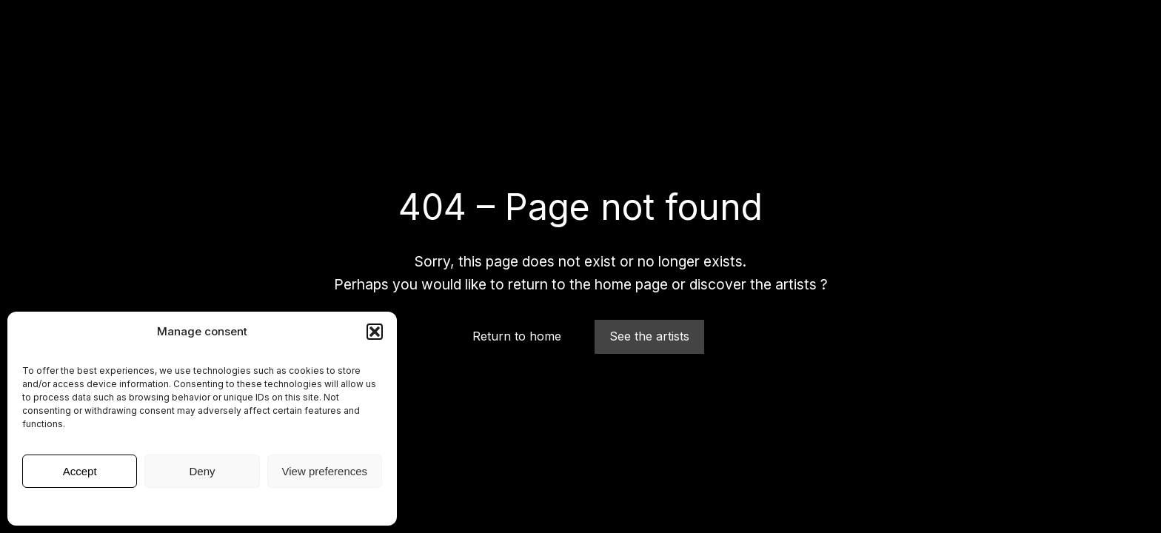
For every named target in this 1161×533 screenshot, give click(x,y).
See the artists (649, 336)
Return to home (516, 336)
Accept (80, 471)
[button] (374, 331)
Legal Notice (202, 505)
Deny (202, 471)
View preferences (325, 471)
